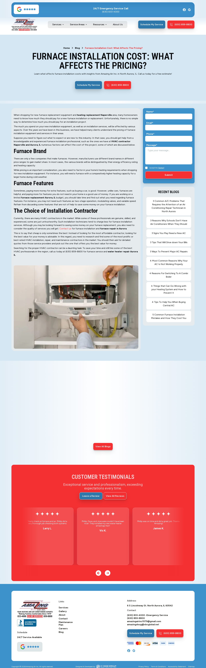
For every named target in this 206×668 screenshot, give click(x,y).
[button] (58, 24)
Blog (77, 48)
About (62, 615)
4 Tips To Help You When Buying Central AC (169, 304)
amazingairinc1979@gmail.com (144, 621)
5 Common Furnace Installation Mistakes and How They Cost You (168, 316)
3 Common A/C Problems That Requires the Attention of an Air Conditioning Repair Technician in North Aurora (169, 206)
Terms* (161, 168)
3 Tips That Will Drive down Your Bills (168, 242)
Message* (151, 145)
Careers (63, 628)
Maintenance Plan (66, 623)
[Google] (189, 9)
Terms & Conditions (158, 667)
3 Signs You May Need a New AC (169, 233)
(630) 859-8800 (136, 618)
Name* (150, 111)
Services (56, 24)
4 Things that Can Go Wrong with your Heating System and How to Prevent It (168, 289)
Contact (63, 618)
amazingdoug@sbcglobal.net (143, 624)
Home (66, 48)
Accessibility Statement (177, 667)
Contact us (65, 228)
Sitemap (191, 667)
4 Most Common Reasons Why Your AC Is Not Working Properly (169, 262)
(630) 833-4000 (110, 11)
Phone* (150, 134)
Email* (149, 123)
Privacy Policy (143, 667)
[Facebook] (184, 9)
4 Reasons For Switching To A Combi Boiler (168, 275)
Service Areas (77, 24)
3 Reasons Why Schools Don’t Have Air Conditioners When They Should (168, 222)
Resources (98, 24)
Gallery (63, 611)
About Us (118, 24)
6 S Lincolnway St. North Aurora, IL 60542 (150, 605)
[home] (24, 24)
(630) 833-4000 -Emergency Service (147, 615)
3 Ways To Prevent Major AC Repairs (169, 251)
